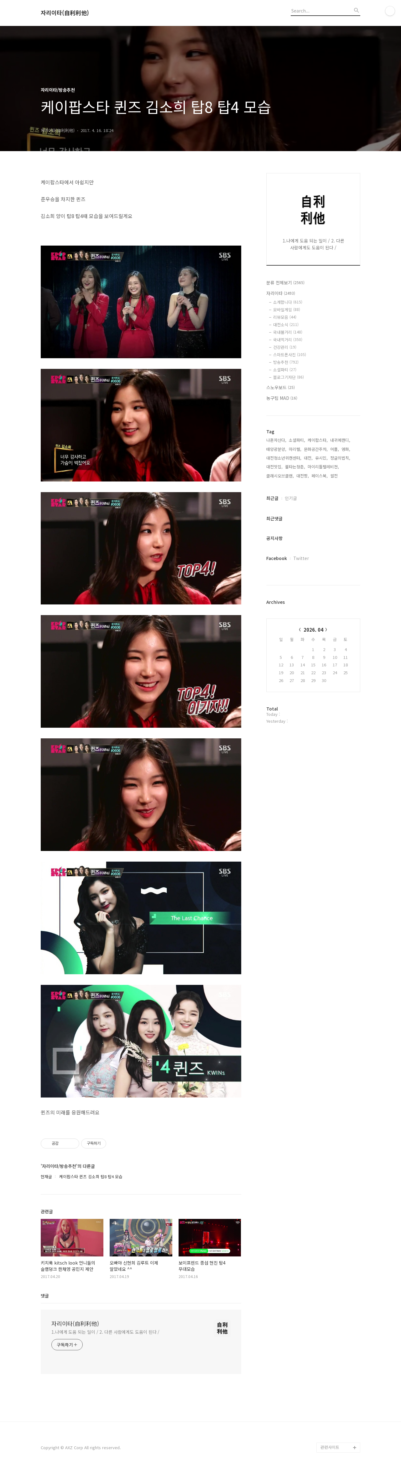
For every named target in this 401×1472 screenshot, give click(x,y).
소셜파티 (284, 370)
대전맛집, (274, 467)
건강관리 (284, 347)
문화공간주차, (316, 449)
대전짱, (302, 476)
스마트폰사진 (289, 355)
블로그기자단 (288, 377)
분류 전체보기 (285, 282)
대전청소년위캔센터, (283, 458)
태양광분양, (276, 449)
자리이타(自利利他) (65, 12)
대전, (308, 458)
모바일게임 (286, 310)
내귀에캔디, (340, 440)
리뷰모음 (284, 317)
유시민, (321, 458)
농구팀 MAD (281, 398)
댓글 (45, 1295)
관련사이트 (329, 1447)
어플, (334, 449)
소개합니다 (287, 302)
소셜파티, (297, 440)
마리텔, (295, 449)
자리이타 (280, 293)
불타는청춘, (295, 467)
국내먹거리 (287, 340)
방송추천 (286, 362)
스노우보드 (280, 387)
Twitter (301, 558)
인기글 (291, 498)
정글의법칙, (340, 458)
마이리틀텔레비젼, (323, 467)
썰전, (334, 476)
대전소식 (286, 325)
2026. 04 (313, 629)
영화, (345, 449)
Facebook (276, 558)
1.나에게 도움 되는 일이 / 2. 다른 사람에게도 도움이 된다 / (105, 1332)
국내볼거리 (287, 332)
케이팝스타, (318, 440)
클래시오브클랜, (280, 476)
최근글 (272, 498)
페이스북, (319, 476)
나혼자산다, (276, 440)
